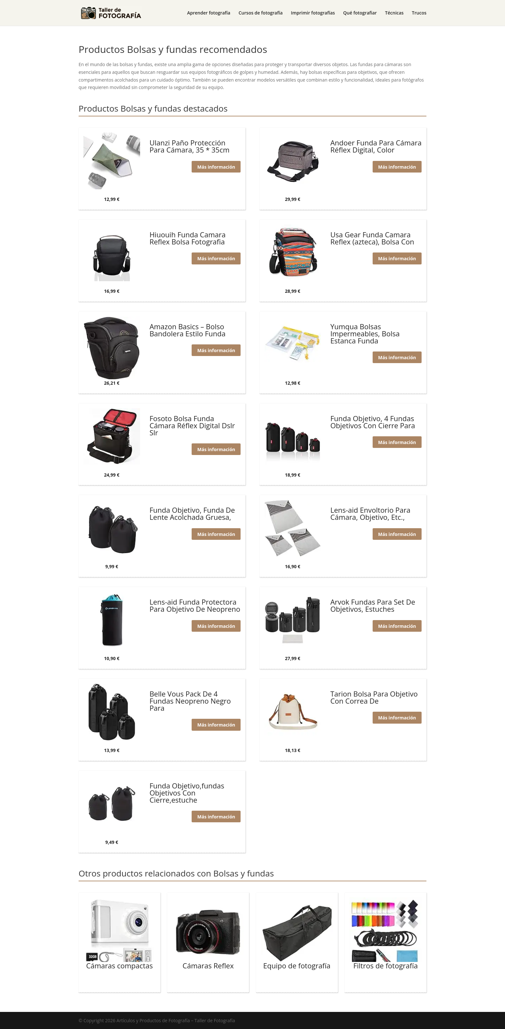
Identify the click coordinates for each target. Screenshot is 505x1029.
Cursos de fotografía (261, 13)
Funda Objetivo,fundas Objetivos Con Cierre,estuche (186, 793)
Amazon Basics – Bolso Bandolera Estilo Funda (187, 330)
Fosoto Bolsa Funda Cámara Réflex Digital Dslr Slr (192, 425)
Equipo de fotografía (296, 965)
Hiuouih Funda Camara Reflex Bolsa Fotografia (187, 238)
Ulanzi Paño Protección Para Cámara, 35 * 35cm (189, 146)
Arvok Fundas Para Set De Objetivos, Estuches (372, 605)
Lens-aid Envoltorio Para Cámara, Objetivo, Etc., (370, 513)
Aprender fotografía (208, 13)
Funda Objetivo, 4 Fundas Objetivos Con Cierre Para (372, 421)
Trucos (419, 13)
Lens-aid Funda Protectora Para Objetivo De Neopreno (194, 605)
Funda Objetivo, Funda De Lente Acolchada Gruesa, (192, 513)
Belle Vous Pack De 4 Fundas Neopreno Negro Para (190, 701)
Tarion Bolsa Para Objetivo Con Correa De (374, 697)
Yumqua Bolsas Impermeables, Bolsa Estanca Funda (365, 333)
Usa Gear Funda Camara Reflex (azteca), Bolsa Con (372, 238)
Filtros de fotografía (385, 965)
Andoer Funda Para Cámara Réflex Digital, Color (376, 146)
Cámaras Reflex (208, 965)
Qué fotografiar (360, 13)
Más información (215, 166)
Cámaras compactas (119, 965)
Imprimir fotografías (313, 13)
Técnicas (394, 13)
